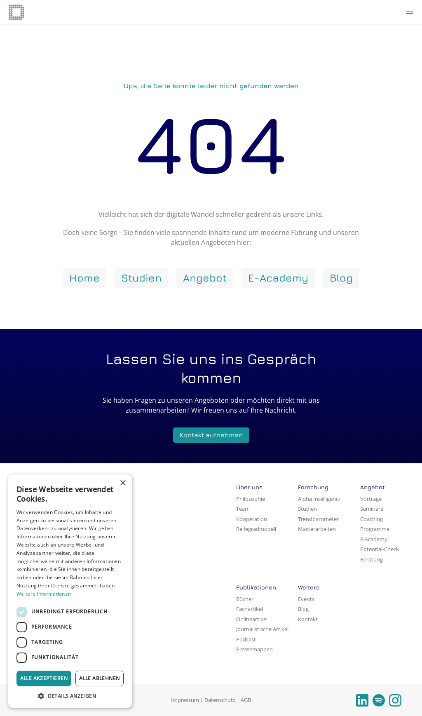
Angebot (372, 487)
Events (306, 599)
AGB (246, 700)
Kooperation (251, 519)
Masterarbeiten (317, 529)
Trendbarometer (318, 519)
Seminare (371, 508)
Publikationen (256, 587)
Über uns (249, 487)
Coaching (371, 519)
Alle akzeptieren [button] (44, 678)
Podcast (246, 639)
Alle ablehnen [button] (99, 678)
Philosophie (250, 498)
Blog (303, 609)
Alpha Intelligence (319, 498)
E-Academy (373, 539)
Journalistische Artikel (262, 629)
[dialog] (70, 591)
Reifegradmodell (256, 529)
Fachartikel (249, 609)
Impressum (185, 700)
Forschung (313, 487)
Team (243, 508)
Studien (307, 508)
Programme (374, 529)
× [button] (123, 483)
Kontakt (308, 619)
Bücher (244, 599)
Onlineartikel (251, 619)
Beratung (371, 559)
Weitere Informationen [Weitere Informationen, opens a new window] (43, 593)
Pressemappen (254, 649)
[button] (70, 696)
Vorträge (371, 498)
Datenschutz (219, 700)
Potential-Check (379, 549)
